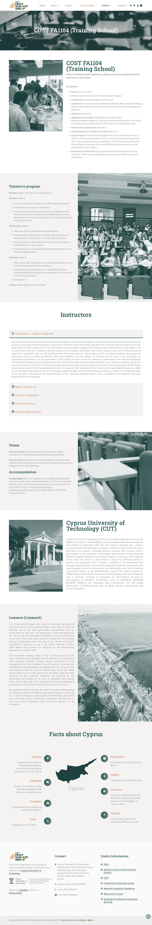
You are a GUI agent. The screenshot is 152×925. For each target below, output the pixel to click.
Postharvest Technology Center (119, 883)
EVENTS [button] (106, 5)
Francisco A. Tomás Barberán (34, 333)
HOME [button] (42, 5)
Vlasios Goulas (25, 403)
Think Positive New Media (73, 920)
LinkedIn (23, 890)
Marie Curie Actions (113, 894)
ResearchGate (15, 893)
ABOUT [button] (54, 5)
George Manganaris (28, 412)
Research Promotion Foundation (119, 888)
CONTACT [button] (121, 5)
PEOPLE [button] (68, 5)
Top (148, 916)
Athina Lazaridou (27, 395)
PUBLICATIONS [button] (87, 5)
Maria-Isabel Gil (26, 387)
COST (106, 878)
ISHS (106, 864)
